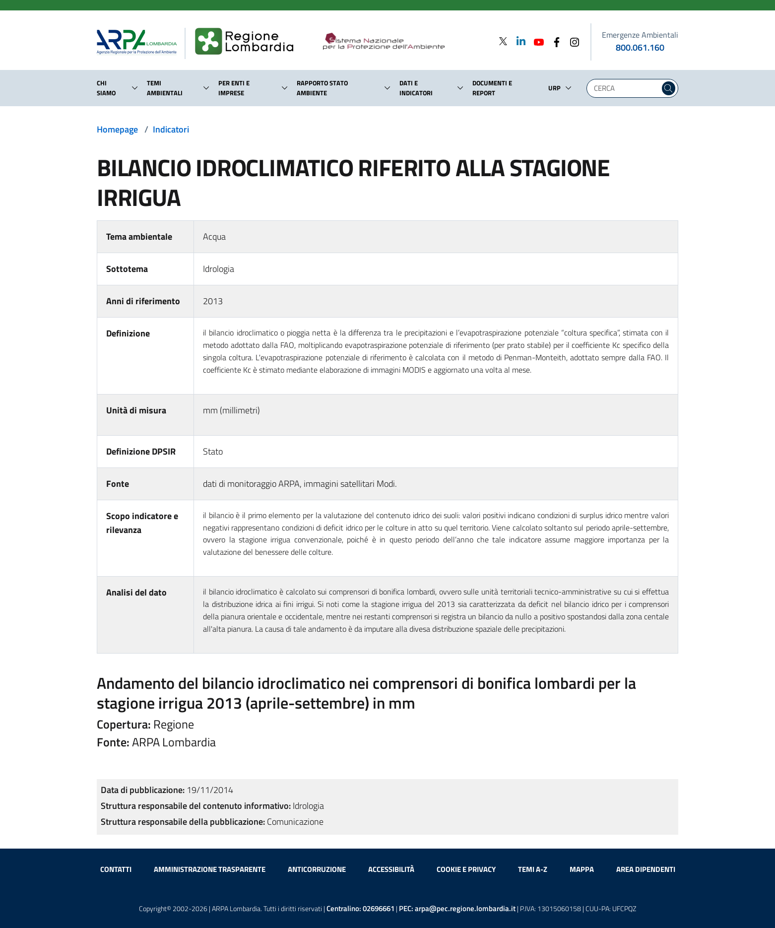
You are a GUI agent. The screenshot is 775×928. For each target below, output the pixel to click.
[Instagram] (572, 41)
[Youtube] (536, 41)
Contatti (115, 869)
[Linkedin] (518, 41)
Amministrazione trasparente (209, 869)
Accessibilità (391, 869)
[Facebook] (554, 41)
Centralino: (360, 908)
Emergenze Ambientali (640, 35)
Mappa (582, 869)
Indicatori (171, 129)
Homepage (117, 129)
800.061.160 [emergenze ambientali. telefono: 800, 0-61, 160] (640, 47)
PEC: (457, 908)
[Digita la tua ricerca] (625, 88)
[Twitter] (503, 41)
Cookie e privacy (466, 869)
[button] (135, 88)
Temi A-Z (532, 869)
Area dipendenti (645, 869)
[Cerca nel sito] (668, 88)
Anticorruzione (317, 869)
